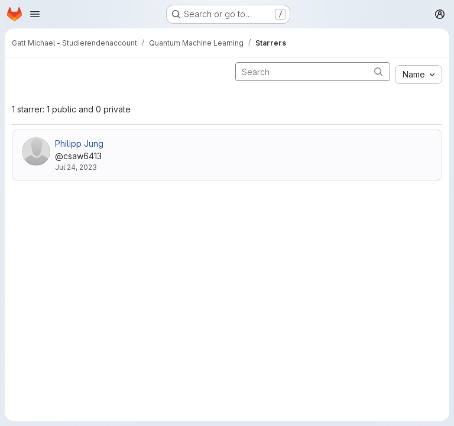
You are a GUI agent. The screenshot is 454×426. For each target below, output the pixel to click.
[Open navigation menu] (34, 14)
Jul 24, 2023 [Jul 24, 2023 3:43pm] (76, 167)
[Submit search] (378, 71)
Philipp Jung (79, 143)
